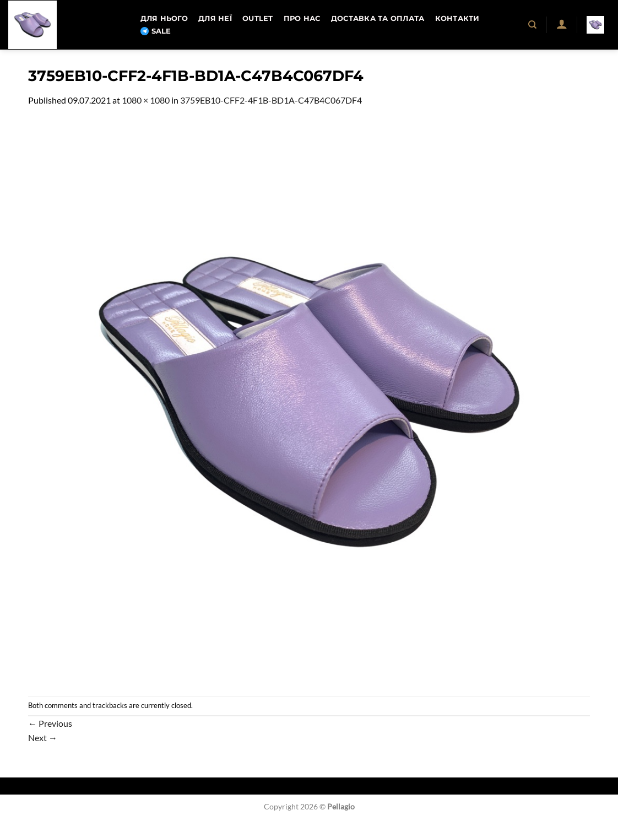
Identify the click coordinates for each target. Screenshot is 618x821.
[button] (561, 23)
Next (42, 737)
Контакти (457, 18)
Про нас (302, 18)
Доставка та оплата (378, 18)
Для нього (164, 18)
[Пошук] (533, 25)
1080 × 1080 (146, 100)
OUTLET (257, 18)
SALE (155, 31)
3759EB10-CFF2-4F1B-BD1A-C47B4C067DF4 (271, 100)
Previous (50, 723)
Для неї (215, 18)
